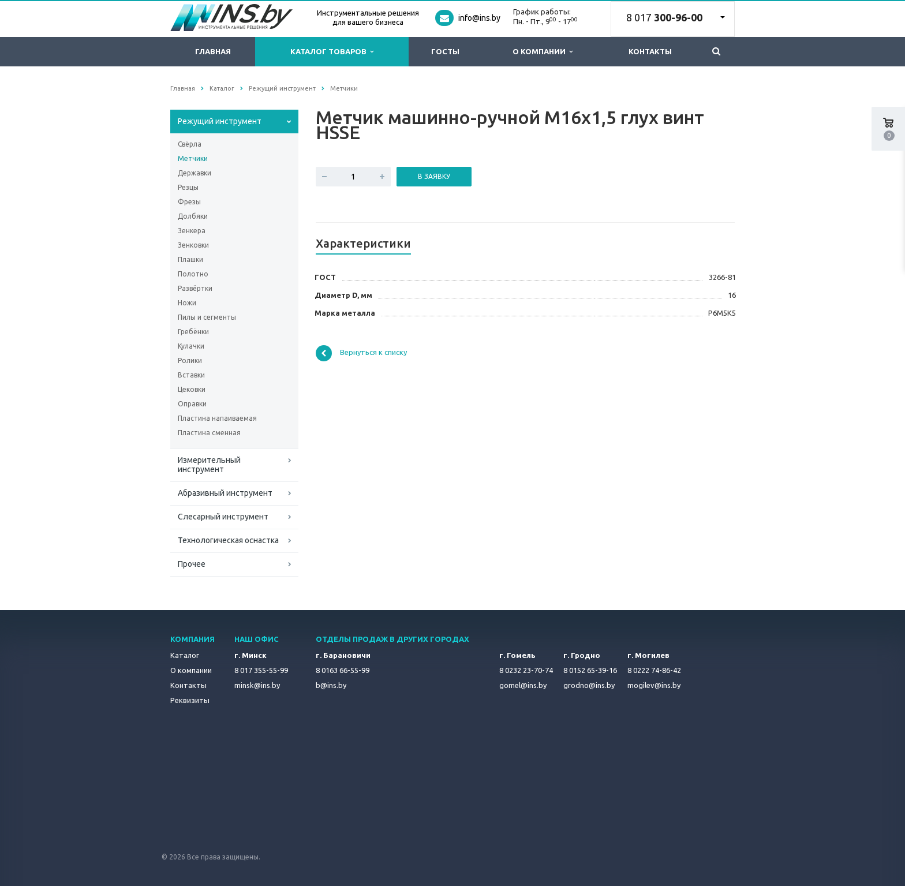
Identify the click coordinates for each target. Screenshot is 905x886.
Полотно (193, 274)
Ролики (190, 360)
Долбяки (193, 216)
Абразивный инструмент (225, 493)
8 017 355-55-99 (261, 670)
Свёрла (189, 144)
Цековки (191, 389)
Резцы (188, 187)
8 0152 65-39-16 (590, 670)
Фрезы (189, 201)
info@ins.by (479, 18)
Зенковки (193, 245)
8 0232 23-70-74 (526, 670)
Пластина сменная (209, 432)
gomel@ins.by (523, 685)
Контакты (650, 51)
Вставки (191, 375)
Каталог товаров (331, 51)
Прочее (191, 564)
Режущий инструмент (219, 121)
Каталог (184, 655)
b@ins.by (331, 685)
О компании (543, 51)
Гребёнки (193, 331)
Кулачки (191, 346)
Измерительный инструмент (209, 464)
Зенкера (191, 230)
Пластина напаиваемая (217, 418)
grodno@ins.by (589, 685)
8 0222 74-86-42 (654, 670)
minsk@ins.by (257, 685)
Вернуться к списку (361, 353)
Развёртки (195, 288)
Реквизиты (190, 700)
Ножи (187, 302)
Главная (213, 51)
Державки (194, 173)
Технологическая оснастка (228, 540)
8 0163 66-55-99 (342, 670)
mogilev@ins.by (653, 685)
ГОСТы (445, 51)
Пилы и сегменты (207, 317)
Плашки (190, 259)
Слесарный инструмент (223, 516)
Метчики (193, 158)
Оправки (192, 404)
